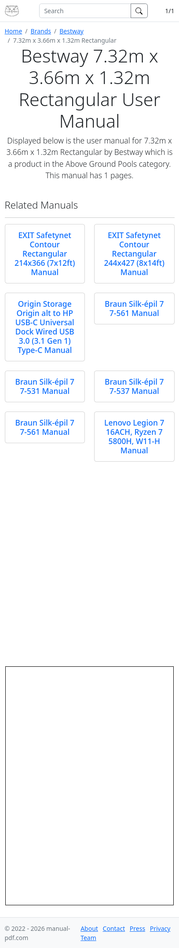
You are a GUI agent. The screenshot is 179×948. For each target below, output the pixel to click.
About (89, 928)
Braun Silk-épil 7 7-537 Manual (134, 386)
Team (88, 937)
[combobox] (85, 11)
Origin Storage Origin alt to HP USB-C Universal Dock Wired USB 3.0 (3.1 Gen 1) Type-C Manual (44, 326)
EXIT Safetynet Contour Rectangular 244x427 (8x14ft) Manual (134, 253)
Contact (114, 928)
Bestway (71, 31)
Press (137, 928)
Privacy (160, 928)
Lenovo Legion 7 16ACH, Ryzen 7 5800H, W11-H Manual (134, 436)
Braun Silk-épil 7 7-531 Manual (44, 386)
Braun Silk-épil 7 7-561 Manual (134, 308)
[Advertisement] (89, 560)
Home (13, 31)
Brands (41, 31)
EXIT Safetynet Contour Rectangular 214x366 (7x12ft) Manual (45, 253)
